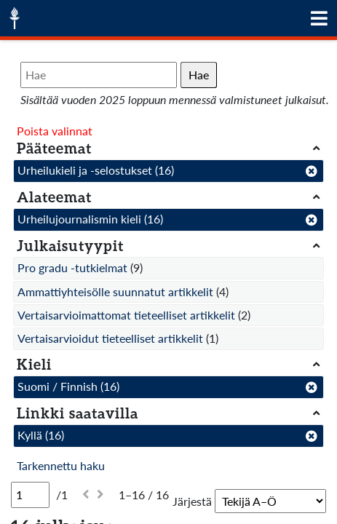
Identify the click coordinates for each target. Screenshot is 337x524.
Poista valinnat (54, 131)
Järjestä (192, 501)
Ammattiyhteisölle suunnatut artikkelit (115, 291)
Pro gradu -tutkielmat (72, 267)
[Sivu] (30, 495)
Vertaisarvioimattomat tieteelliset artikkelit (126, 315)
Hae (199, 75)
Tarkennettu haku (61, 465)
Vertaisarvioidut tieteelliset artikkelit (110, 338)
